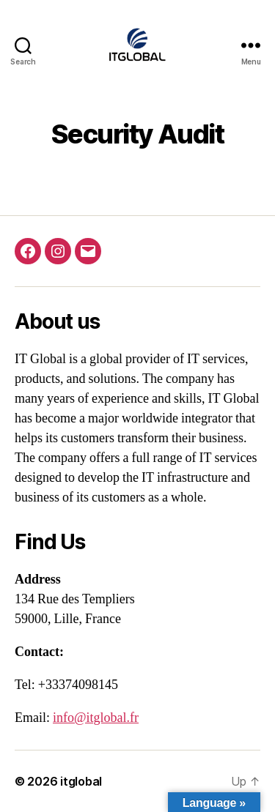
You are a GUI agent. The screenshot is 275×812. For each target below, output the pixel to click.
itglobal (81, 781)
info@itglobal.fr (96, 717)
